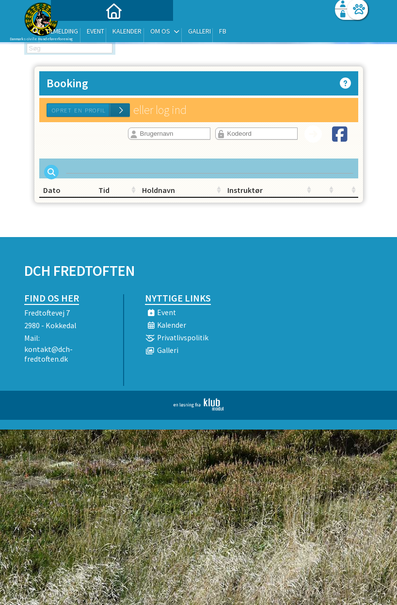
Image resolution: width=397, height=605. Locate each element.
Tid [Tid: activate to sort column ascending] (101, 196)
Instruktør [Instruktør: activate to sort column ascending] (220, 196)
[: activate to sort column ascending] (278, 196)
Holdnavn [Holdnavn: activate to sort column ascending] (165, 196)
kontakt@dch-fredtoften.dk (48, 359)
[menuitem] (84, 33)
